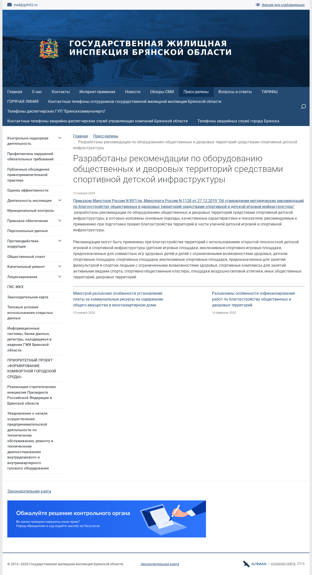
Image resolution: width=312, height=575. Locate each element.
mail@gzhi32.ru (22, 4)
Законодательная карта (29, 491)
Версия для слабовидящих (280, 5)
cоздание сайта (283, 563)
